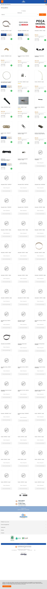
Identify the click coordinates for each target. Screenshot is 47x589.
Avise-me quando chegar (23, 171)
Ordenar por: (19, 12)
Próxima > (25, 523)
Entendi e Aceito (7, 586)
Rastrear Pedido (6, 549)
